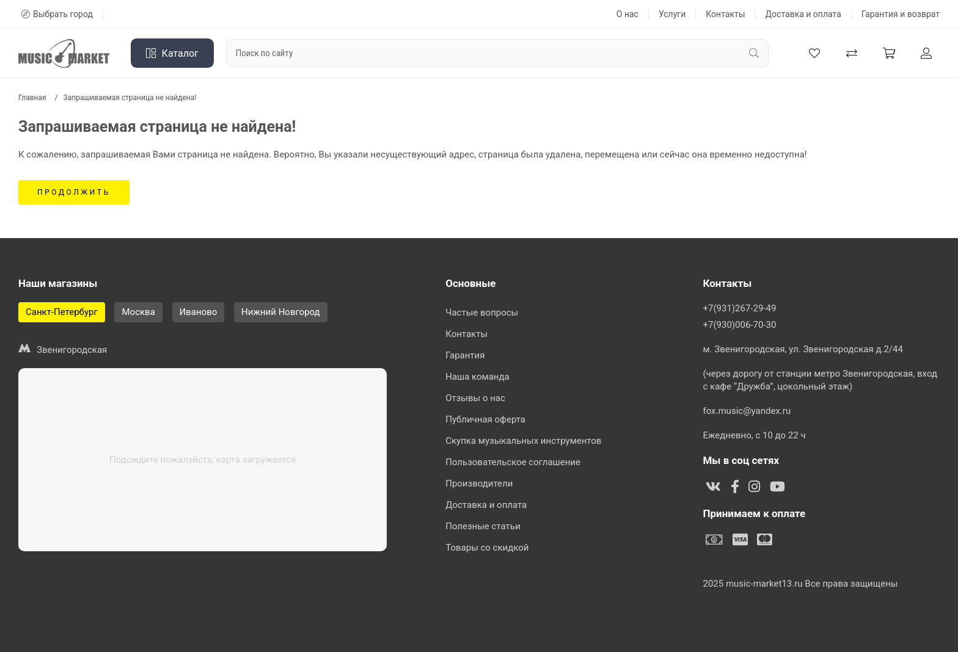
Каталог (172, 53)
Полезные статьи (482, 526)
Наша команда (477, 376)
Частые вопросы (481, 312)
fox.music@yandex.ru (747, 410)
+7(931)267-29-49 (739, 308)
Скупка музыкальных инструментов (523, 440)
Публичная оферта (485, 419)
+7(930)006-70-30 (739, 324)
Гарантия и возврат (900, 14)
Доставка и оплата (803, 14)
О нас (627, 14)
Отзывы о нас (475, 398)
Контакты (725, 14)
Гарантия (464, 355)
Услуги (672, 14)
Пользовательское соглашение (512, 462)
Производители (479, 483)
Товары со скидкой (486, 547)
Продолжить (74, 192)
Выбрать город (57, 14)
